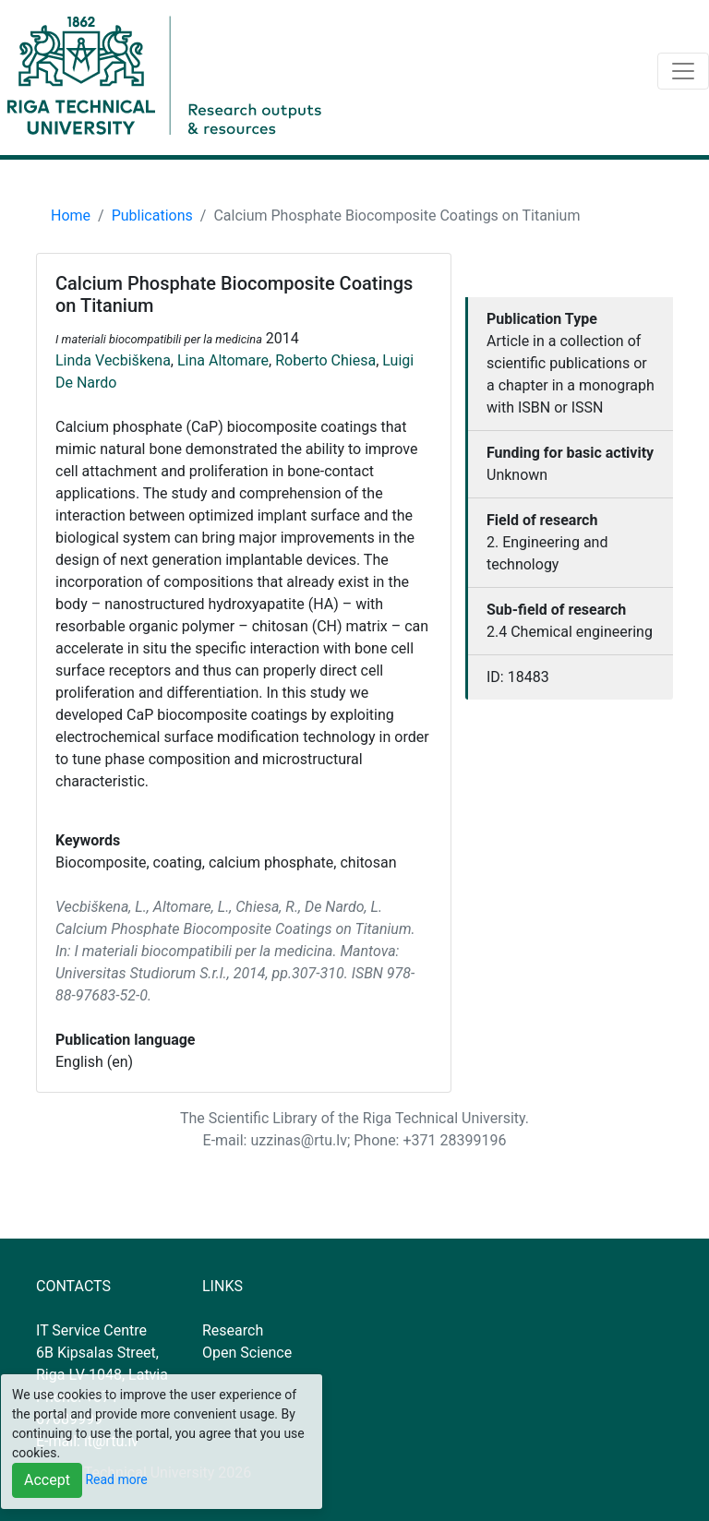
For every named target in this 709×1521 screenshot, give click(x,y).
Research (232, 1330)
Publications (152, 215)
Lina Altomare (223, 360)
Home (70, 215)
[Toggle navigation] (683, 71)
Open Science (247, 1352)
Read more (116, 1479)
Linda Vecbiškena (113, 360)
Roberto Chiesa (325, 360)
